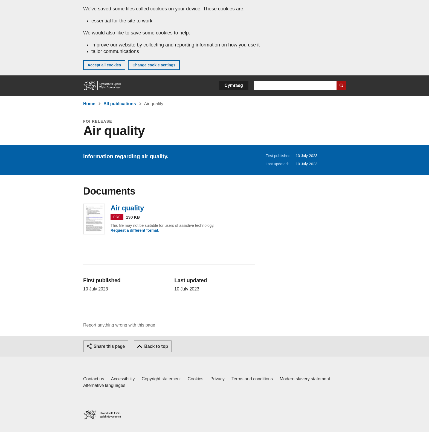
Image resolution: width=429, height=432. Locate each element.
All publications (119, 103)
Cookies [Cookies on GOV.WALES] (196, 379)
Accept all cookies (104, 65)
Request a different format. (135, 230)
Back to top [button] (156, 346)
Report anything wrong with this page (119, 325)
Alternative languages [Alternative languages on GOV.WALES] (104, 385)
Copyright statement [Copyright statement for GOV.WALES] (161, 379)
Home (89, 103)
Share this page (109, 346)
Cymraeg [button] (234, 85)
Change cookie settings (153, 65)
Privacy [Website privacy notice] (217, 379)
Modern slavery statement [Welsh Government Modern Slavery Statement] (305, 379)
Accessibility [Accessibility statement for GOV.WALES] (123, 379)
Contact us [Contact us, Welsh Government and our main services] (93, 379)
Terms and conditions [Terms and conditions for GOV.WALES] (252, 379)
